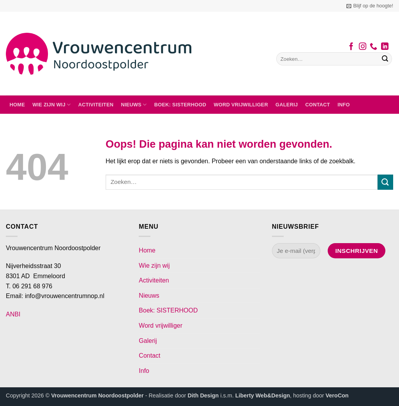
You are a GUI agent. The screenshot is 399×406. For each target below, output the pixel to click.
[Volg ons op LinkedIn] (384, 47)
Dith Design (203, 395)
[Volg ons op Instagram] (362, 47)
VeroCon (336, 395)
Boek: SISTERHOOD (180, 105)
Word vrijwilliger (241, 105)
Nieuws (134, 104)
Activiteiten (96, 105)
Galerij (286, 105)
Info (343, 105)
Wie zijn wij (51, 104)
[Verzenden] (385, 58)
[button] (369, 6)
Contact (317, 105)
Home (17, 105)
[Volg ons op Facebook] (351, 47)
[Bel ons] (373, 47)
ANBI (13, 314)
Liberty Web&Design (262, 395)
